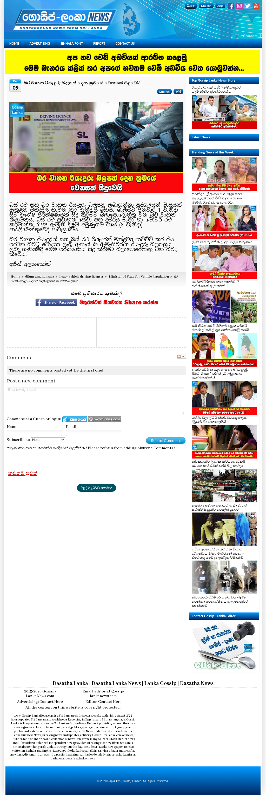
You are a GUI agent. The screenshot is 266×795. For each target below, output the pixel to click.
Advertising (39, 43)
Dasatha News (197, 683)
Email (71, 426)
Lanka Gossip (160, 683)
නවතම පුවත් (22, 473)
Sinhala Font (72, 43)
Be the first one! (88, 370)
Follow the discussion (181, 356)
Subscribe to (36, 439)
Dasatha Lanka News (116, 683)
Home (14, 43)
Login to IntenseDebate (74, 419)
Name (12, 426)
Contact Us (125, 43)
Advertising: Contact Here (40, 701)
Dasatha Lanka (70, 683)
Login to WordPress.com (104, 419)
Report (99, 43)
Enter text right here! (95, 401)
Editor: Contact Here (103, 701)
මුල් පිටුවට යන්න (96, 488)
